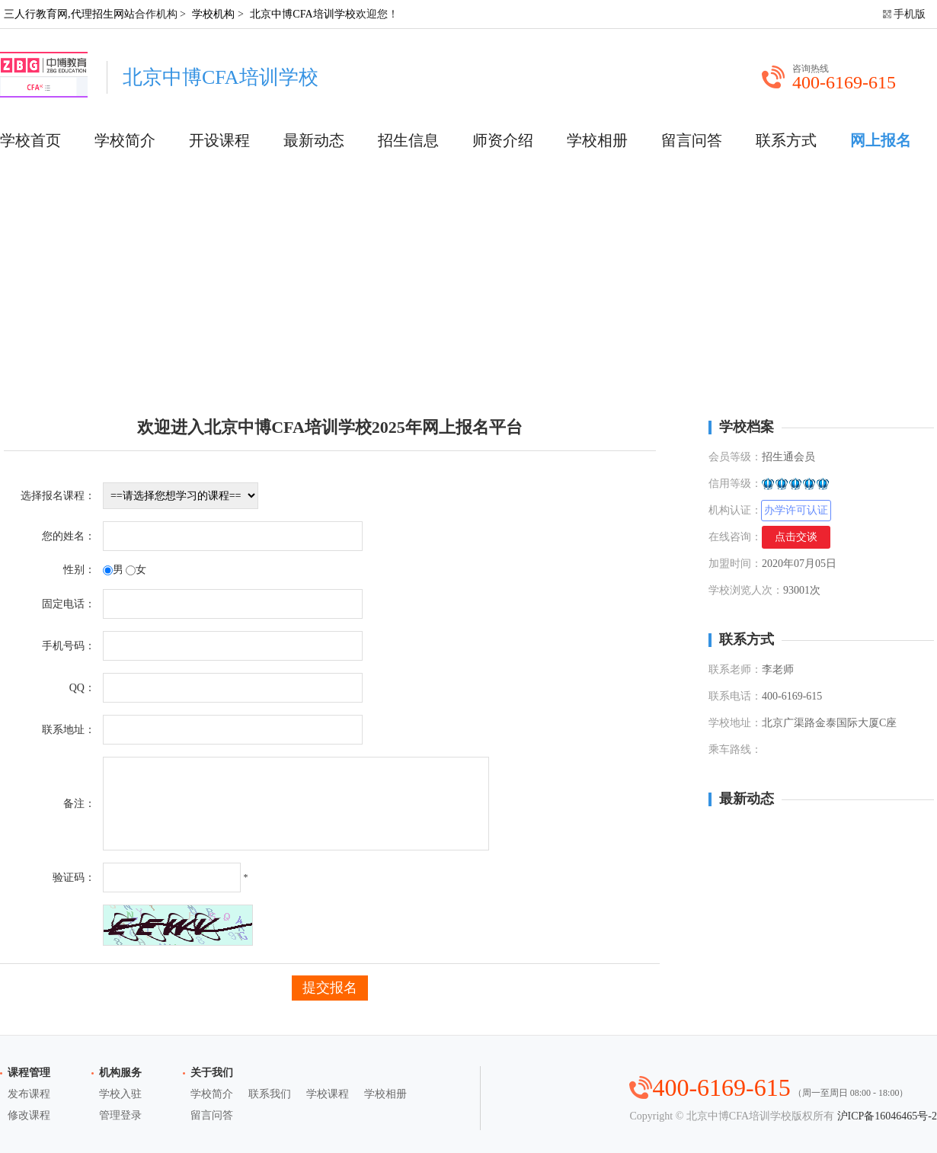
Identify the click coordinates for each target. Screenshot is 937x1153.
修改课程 (29, 1115)
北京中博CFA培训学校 (302, 14)
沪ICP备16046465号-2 (887, 1116)
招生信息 (408, 140)
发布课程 (29, 1094)
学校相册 (597, 140)
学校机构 (213, 14)
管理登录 (120, 1115)
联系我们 (269, 1094)
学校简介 (124, 140)
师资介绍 (502, 140)
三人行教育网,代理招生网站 (69, 14)
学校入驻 (120, 1094)
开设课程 (219, 140)
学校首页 (30, 140)
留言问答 (691, 140)
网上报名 (880, 140)
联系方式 (786, 140)
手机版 (910, 14)
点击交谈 (796, 537)
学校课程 (327, 1094)
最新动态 (313, 140)
